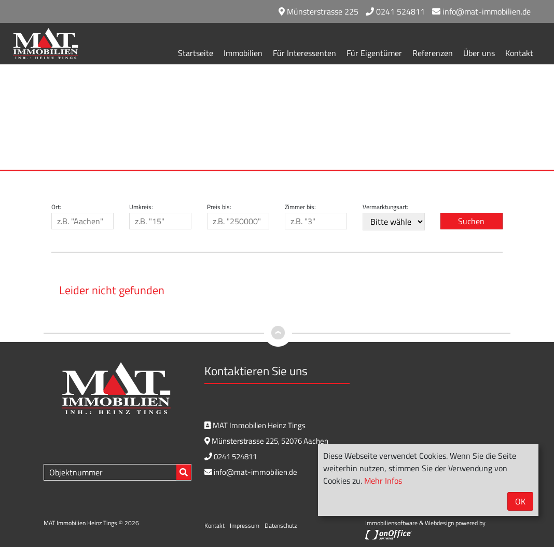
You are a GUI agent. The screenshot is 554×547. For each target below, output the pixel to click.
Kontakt (519, 53)
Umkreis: (141, 207)
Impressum (244, 525)
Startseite (195, 53)
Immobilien (243, 53)
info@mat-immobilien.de (481, 11)
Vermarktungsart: (385, 207)
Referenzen (432, 53)
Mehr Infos (383, 480)
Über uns (479, 53)
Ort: (56, 207)
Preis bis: (219, 207)
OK (520, 501)
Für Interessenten (304, 53)
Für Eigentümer (374, 53)
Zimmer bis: (300, 207)
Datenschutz (281, 525)
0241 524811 (395, 11)
